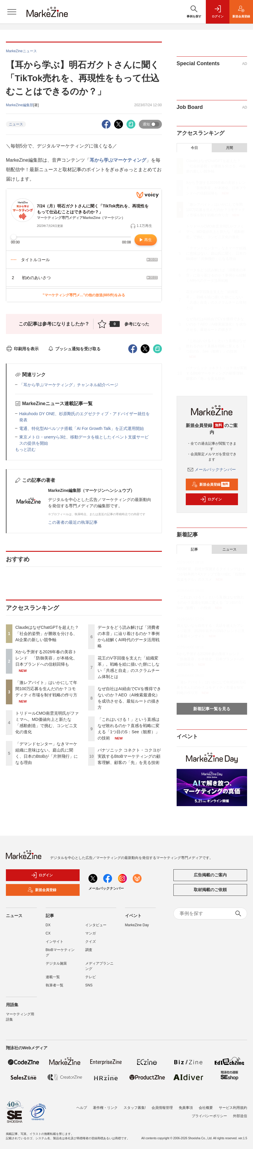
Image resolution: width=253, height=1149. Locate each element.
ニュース (16, 124)
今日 (194, 148)
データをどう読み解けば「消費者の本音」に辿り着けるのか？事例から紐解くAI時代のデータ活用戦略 (216, 275)
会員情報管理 (162, 1108)
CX (48, 933)
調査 (88, 950)
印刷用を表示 (22, 348)
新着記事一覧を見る (211, 708)
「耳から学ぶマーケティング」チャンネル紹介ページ (68, 384)
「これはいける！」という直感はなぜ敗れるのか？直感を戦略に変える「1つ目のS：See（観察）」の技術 (216, 346)
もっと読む (25, 449)
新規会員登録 (211, 484)
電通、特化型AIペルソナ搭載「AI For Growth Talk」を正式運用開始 (81, 428)
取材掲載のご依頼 (210, 889)
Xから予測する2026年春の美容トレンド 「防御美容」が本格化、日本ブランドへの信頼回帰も (46, 658)
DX (48, 925)
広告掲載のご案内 (210, 875)
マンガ (90, 933)
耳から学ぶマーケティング (118, 160)
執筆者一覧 (54, 985)
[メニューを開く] (12, 12)
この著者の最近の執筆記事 (73, 522)
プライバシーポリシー (209, 1116)
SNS (89, 985)
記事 (194, 549)
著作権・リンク (105, 1108)
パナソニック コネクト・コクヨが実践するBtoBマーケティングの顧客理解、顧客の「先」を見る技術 (129, 756)
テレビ (90, 977)
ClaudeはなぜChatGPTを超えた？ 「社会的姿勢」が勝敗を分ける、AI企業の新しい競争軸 (47, 633)
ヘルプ (81, 1108)
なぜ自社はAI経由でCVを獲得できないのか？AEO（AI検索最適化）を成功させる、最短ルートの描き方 (216, 324)
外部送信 (240, 1116)
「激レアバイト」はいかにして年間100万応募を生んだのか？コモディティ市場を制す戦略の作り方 (46, 688)
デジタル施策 (56, 963)
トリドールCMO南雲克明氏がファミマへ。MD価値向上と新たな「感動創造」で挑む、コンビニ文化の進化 (215, 231)
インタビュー (95, 925)
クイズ (90, 942)
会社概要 (206, 1108)
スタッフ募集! (135, 1108)
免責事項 (186, 1108)
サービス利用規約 (233, 1108)
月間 (229, 148)
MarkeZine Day (137, 925)
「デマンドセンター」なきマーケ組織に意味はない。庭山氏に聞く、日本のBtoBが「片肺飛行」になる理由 (216, 253)
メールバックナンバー (212, 469)
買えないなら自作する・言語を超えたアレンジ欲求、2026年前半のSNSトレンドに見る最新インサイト (211, 630)
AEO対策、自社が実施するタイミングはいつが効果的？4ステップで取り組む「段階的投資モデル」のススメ (211, 574)
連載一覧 (53, 977)
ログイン (211, 499)
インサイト (54, 942)
